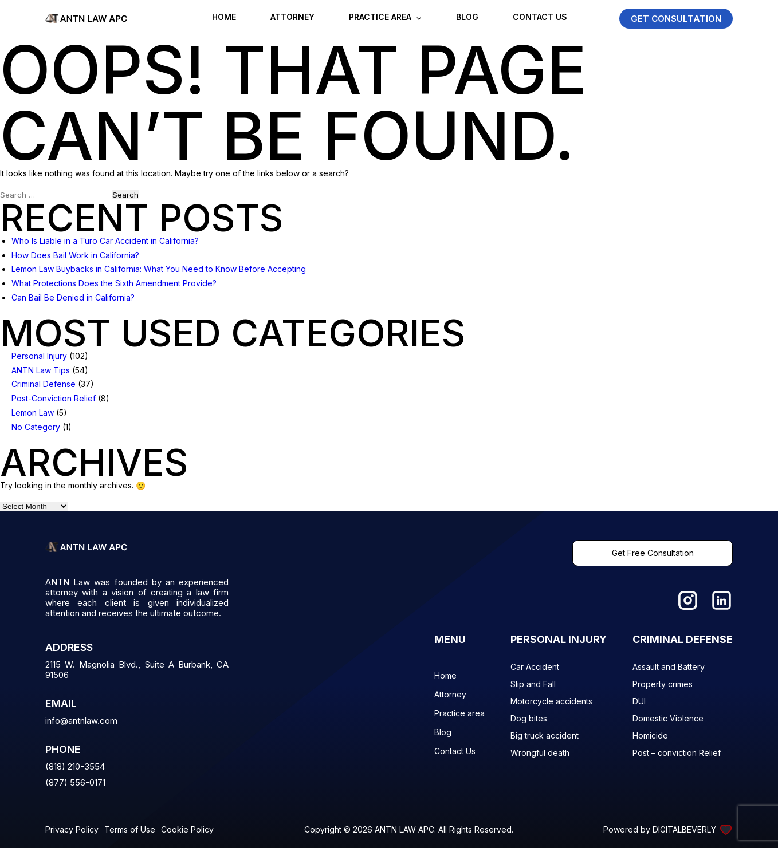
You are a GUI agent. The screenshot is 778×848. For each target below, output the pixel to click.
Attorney (292, 17)
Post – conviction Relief (676, 753)
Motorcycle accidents (551, 701)
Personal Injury (39, 356)
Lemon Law (32, 412)
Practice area (380, 17)
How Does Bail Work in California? (75, 255)
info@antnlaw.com (81, 720)
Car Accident (534, 667)
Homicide (650, 735)
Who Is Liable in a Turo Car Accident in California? (105, 241)
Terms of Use (129, 829)
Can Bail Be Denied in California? (73, 297)
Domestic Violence (668, 718)
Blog (467, 17)
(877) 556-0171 (75, 782)
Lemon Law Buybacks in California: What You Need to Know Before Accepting (158, 269)
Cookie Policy (187, 829)
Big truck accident (544, 735)
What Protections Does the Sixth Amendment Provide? (114, 283)
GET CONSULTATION (676, 18)
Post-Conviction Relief (53, 398)
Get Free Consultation (653, 553)
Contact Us (540, 17)
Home (224, 17)
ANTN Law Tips (40, 370)
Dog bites (528, 718)
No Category (35, 427)
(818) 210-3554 (75, 766)
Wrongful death (539, 753)
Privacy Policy (72, 829)
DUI (639, 701)
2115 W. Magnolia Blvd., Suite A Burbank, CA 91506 (137, 670)
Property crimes (662, 684)
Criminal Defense (43, 384)
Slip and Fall (533, 684)
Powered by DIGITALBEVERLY (668, 830)
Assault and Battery (668, 667)
